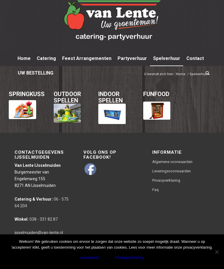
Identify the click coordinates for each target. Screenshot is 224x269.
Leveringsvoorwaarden (171, 171)
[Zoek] (206, 73)
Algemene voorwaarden (172, 162)
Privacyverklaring (166, 180)
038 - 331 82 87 (36, 219)
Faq (155, 189)
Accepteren (89, 257)
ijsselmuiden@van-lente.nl (39, 232)
